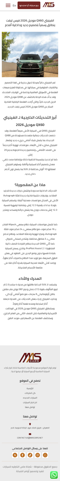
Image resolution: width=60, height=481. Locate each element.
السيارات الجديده (30, 398)
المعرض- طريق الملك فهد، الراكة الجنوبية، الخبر (30, 426)
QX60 (41, 106)
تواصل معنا (30, 407)
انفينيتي (48, 82)
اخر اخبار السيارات (30, 402)
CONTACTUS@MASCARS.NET (30, 436)
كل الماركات (30, 393)
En (14, 5)
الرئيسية (30, 388)
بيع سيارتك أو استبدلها (29, 5)
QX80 (20, 97)
